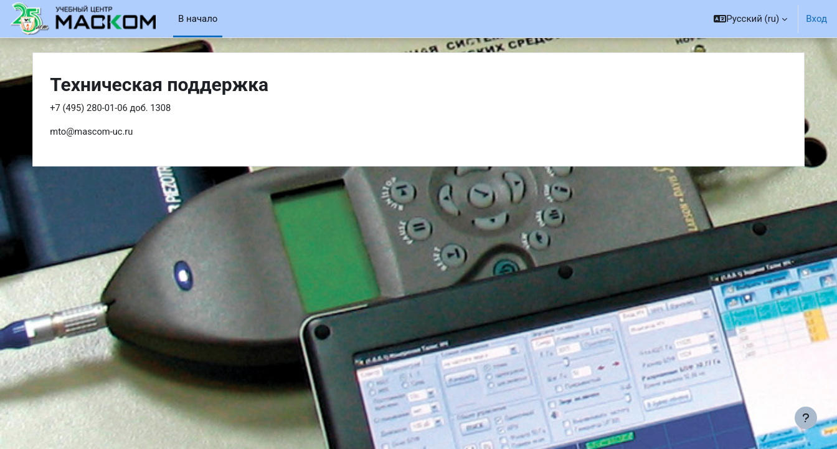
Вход (816, 18)
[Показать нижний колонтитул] (806, 418)
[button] (750, 18)
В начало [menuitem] (197, 18)
